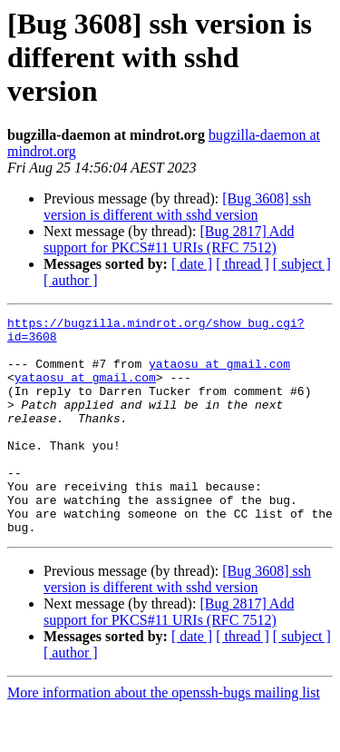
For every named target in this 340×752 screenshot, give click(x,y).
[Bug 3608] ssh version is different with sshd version (177, 207)
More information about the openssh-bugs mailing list (163, 736)
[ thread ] (242, 264)
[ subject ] (302, 264)
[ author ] (71, 280)
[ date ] (191, 264)
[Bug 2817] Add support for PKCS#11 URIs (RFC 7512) (169, 239)
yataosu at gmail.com (219, 374)
